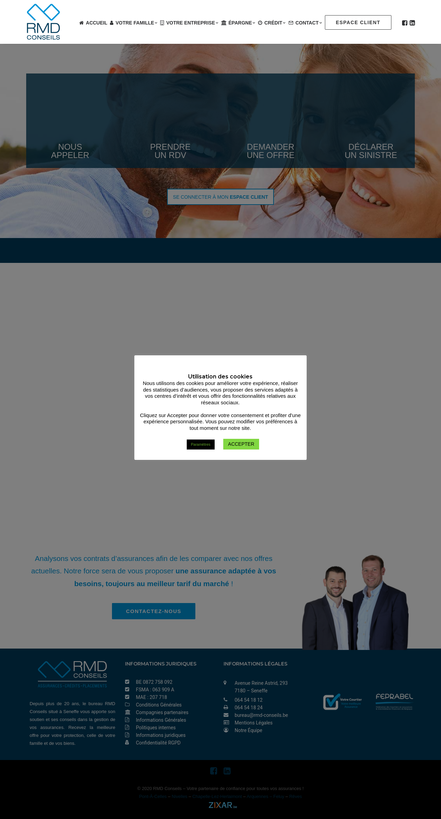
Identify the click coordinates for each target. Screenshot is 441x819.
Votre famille (136, 23)
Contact (308, 23)
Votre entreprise (192, 23)
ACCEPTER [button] (241, 444)
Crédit (275, 23)
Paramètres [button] (201, 445)
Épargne (241, 23)
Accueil (96, 23)
